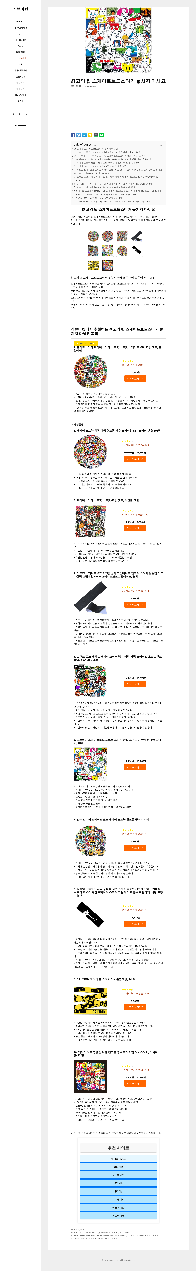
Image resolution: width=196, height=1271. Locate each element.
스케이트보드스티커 (82, 1232)
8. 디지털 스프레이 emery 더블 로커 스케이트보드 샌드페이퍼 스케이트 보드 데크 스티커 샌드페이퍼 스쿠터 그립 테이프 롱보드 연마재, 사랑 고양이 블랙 (118, 193)
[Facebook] (13, 113)
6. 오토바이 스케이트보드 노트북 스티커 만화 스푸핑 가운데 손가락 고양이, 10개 (113, 184)
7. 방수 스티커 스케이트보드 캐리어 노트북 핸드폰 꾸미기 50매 (104, 187)
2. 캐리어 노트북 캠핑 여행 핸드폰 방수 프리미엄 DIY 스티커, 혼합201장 (108, 162)
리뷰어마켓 (118, 1215)
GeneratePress (129, 1260)
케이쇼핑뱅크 (118, 1158)
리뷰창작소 (118, 1207)
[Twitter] (26, 113)
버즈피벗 (118, 1191)
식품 (20, 64)
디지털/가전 (20, 40)
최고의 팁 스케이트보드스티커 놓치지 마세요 (96, 149)
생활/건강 (20, 52)
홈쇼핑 (20, 101)
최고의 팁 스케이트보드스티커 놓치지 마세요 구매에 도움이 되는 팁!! (110, 152)
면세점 (20, 46)
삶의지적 (118, 1166)
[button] (25, 21)
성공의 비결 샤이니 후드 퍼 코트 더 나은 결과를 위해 (96, 1238)
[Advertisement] (118, 111)
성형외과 (118, 1183)
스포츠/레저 (20, 58)
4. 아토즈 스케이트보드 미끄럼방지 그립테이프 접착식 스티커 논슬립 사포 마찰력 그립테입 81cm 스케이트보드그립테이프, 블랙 (118, 171)
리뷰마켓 (20, 9)
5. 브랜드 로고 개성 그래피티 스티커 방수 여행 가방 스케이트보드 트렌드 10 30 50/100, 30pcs (116, 179)
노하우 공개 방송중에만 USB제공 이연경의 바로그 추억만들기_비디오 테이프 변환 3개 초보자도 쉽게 (116, 1235)
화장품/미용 (20, 95)
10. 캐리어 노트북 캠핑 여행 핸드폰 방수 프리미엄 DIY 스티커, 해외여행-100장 (113, 201)
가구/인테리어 (20, 27)
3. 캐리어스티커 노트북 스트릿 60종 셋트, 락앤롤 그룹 (100, 166)
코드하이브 (118, 1174)
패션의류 (20, 82)
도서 (20, 34)
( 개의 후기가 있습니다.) (135, 365)
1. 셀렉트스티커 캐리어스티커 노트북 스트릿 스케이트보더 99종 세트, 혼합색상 (112, 159)
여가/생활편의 (20, 70)
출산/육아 (20, 76)
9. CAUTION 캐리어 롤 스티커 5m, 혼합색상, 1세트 (100, 198)
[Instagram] (20, 113)
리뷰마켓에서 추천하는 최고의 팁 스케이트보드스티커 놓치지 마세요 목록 (110, 155)
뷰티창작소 (118, 1199)
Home (22, 21)
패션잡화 (20, 89)
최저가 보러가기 (135, 378)
